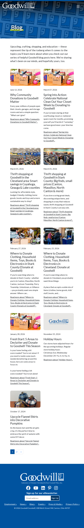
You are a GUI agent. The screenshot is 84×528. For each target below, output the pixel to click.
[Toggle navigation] (78, 6)
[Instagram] (56, 489)
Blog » (32, 504)
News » (23, 504)
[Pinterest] (49, 489)
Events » (41, 504)
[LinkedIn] (43, 489)
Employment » (10, 504)
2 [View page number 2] (16, 451)
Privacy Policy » (73, 504)
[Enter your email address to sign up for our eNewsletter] (38, 498)
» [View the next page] (21, 451)
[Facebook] (28, 489)
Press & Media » (56, 504)
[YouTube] (35, 489)
